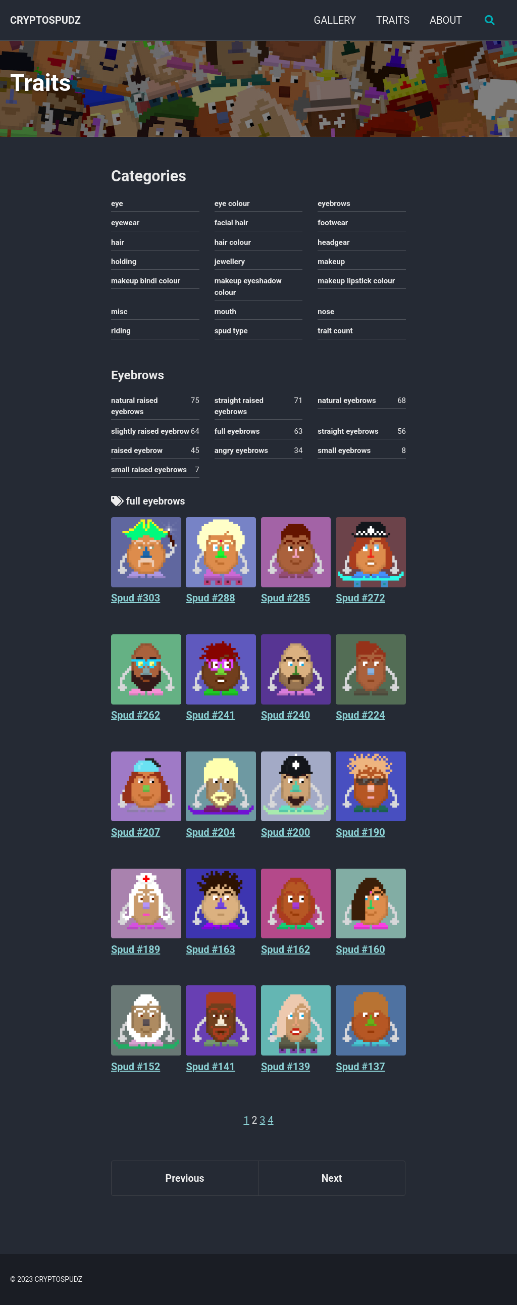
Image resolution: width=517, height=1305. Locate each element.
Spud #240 (285, 721)
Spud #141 (210, 1073)
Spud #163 (210, 955)
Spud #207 (135, 838)
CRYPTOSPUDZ (45, 20)
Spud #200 (285, 838)
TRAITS (391, 20)
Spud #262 (135, 721)
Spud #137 (360, 1073)
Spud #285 (285, 603)
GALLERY (333, 20)
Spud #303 (135, 603)
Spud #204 (210, 838)
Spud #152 (135, 1073)
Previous (185, 1185)
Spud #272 (360, 603)
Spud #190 (360, 838)
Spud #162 (285, 955)
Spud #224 (360, 721)
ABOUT (444, 20)
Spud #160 (360, 955)
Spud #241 (210, 721)
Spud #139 (285, 1073)
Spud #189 (135, 955)
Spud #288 (210, 603)
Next (331, 1185)
